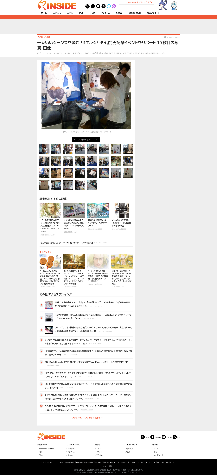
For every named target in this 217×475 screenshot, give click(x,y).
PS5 (81, 13)
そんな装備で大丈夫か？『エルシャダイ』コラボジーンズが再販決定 (74, 242)
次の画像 (128, 96)
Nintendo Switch (46, 448)
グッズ (127, 452)
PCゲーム (105, 13)
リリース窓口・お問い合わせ (65, 462)
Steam (70, 455)
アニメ (156, 448)
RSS (178, 437)
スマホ (92, 13)
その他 (155, 445)
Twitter (147, 437)
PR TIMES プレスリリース (146, 462)
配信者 (119, 13)
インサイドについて (47, 462)
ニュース (99, 448)
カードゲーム (158, 455)
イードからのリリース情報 (126, 462)
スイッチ (70, 13)
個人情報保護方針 (109, 462)
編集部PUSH (135, 13)
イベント (99, 452)
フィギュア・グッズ (130, 445)
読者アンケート (153, 13)
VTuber (99, 455)
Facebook (158, 437)
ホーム (44, 13)
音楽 (155, 452)
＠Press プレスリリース (165, 462)
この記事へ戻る (87, 139)
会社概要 (98, 462)
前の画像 (44, 96)
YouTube (169, 437)
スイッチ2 (57, 13)
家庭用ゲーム (42, 445)
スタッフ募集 (107, 466)
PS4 (41, 455)
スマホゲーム (72, 448)
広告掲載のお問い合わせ (84, 462)
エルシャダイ (46, 252)
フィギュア (129, 448)
